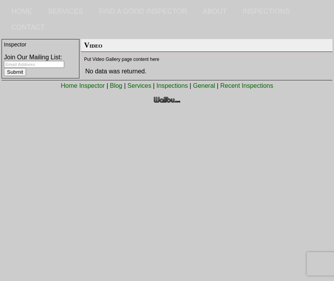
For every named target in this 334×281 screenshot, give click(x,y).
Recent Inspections (246, 85)
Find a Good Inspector (143, 11)
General (204, 85)
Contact (28, 27)
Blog (116, 85)
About (214, 11)
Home (21, 11)
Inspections (266, 11)
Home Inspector (83, 85)
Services (65, 11)
